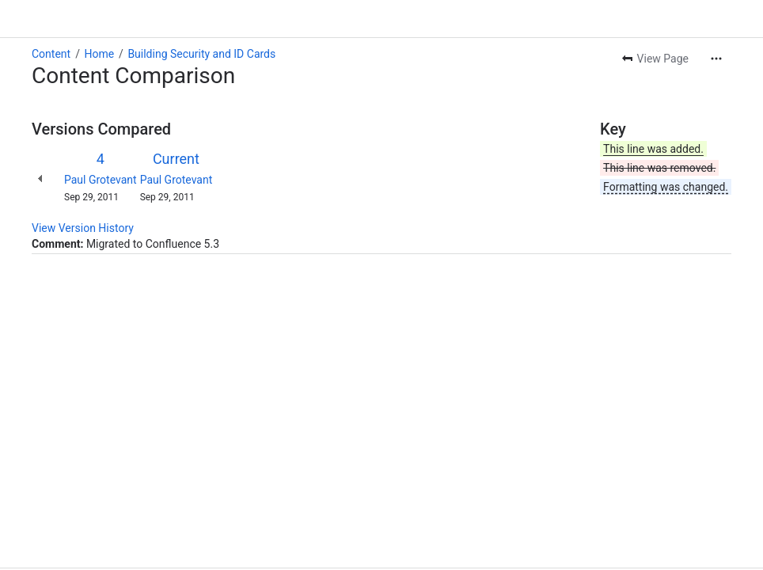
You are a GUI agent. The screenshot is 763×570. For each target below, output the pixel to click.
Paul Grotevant (100, 179)
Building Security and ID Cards (201, 54)
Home (99, 54)
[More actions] (716, 58)
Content (51, 54)
